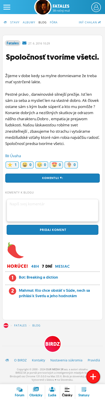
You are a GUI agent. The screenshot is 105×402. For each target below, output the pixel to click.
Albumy (29, 22)
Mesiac (62, 266)
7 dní (47, 266)
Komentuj (52, 178)
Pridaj (52, 230)
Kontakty (38, 360)
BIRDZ (6, 325)
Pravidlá (94, 360)
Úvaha (13, 155)
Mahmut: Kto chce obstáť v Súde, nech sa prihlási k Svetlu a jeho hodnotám (54, 293)
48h (35, 266)
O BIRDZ (20, 360)
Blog (42, 22)
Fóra (54, 22)
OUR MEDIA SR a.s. (57, 369)
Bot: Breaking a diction (38, 277)
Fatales (61, 7)
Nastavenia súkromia (66, 360)
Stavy (15, 22)
